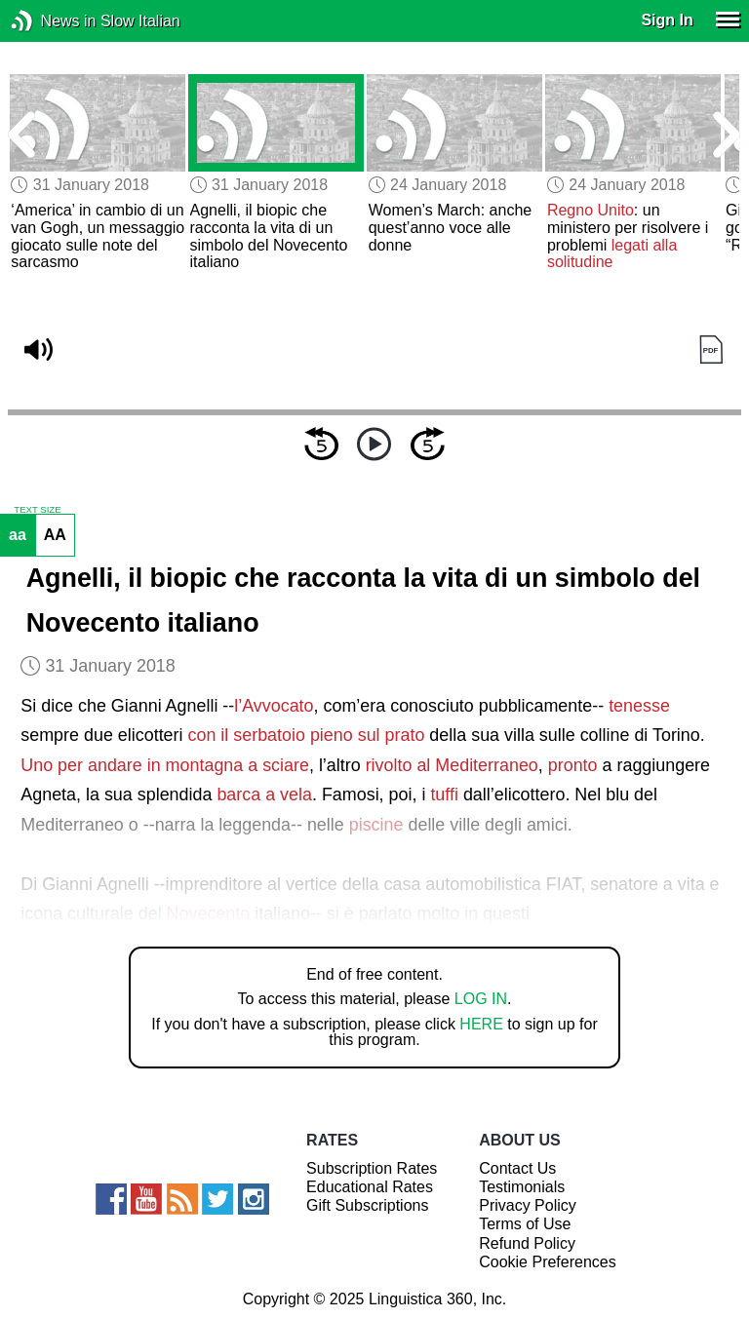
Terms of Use (525, 1224)
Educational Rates (369, 1187)
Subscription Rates (371, 1168)
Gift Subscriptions (367, 1205)
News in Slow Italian (51, 21)
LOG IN (480, 998)
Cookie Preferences (547, 1262)
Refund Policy (527, 1243)
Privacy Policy (527, 1205)
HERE (480, 1024)
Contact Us (517, 1168)
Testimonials (522, 1187)
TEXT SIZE (37, 510)
